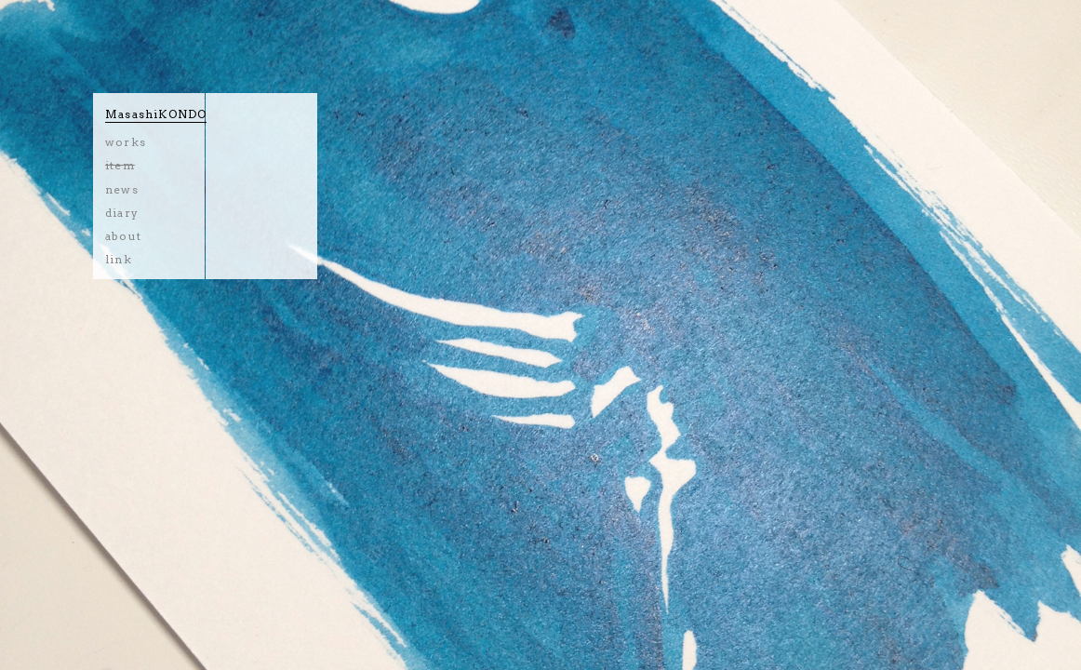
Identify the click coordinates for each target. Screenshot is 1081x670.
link (118, 259)
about (123, 236)
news (122, 189)
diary (122, 213)
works (125, 142)
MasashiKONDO (156, 114)
